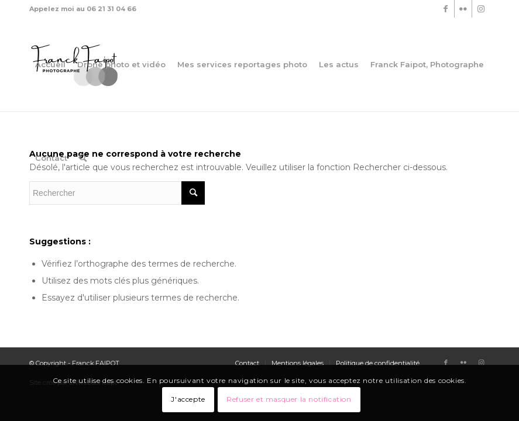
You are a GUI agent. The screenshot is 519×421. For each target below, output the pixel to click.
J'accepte (188, 399)
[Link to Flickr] (463, 9)
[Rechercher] (82, 158)
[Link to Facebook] (445, 9)
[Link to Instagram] (481, 9)
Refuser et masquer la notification (288, 399)
